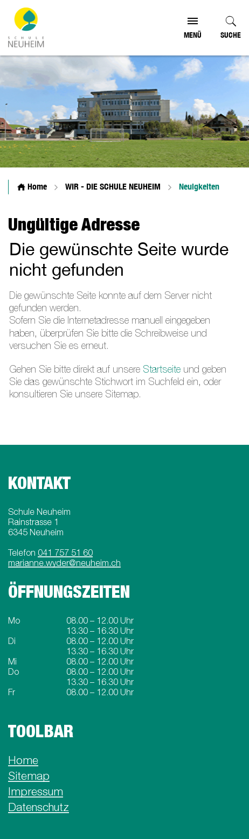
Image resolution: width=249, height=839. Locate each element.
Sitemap (29, 775)
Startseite (162, 369)
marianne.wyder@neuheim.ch (64, 563)
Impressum (35, 791)
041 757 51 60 (65, 552)
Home (23, 759)
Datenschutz (38, 806)
